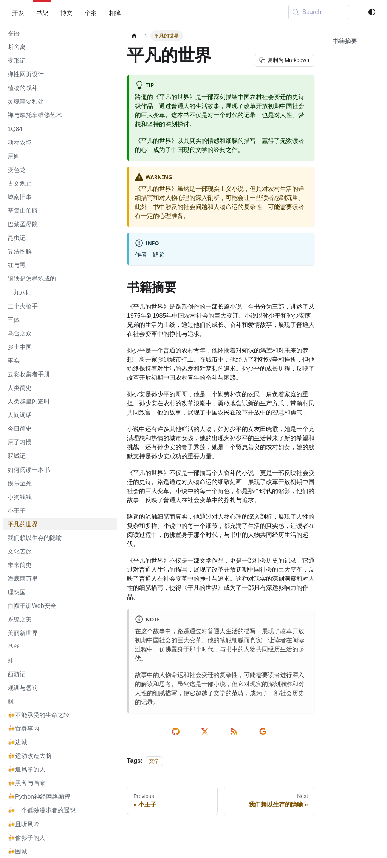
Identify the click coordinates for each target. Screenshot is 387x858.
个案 (91, 12)
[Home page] (134, 35)
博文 (66, 12)
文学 (154, 761)
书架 (42, 12)
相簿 (115, 12)
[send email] (264, 731)
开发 (18, 12)
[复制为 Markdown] (283, 60)
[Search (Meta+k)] (319, 12)
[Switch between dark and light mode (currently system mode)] (372, 12)
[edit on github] (177, 731)
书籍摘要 (345, 40)
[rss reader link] (235, 731)
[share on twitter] (206, 731)
